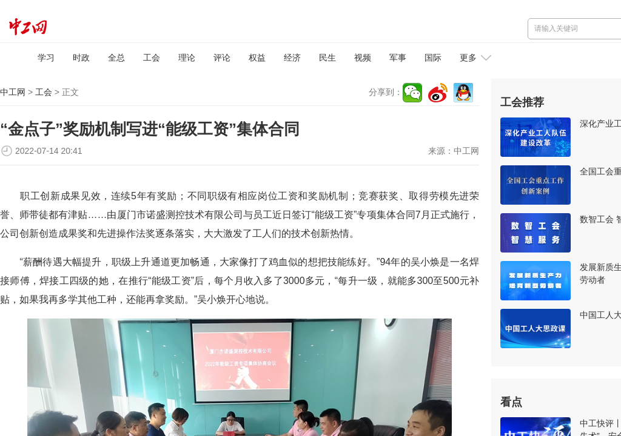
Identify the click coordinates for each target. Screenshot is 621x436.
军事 (397, 57)
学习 (46, 57)
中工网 (12, 92)
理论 (186, 57)
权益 (257, 57)
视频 (362, 57)
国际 (433, 57)
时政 (81, 57)
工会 (151, 57)
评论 (221, 57)
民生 (327, 57)
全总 (116, 57)
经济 (292, 57)
